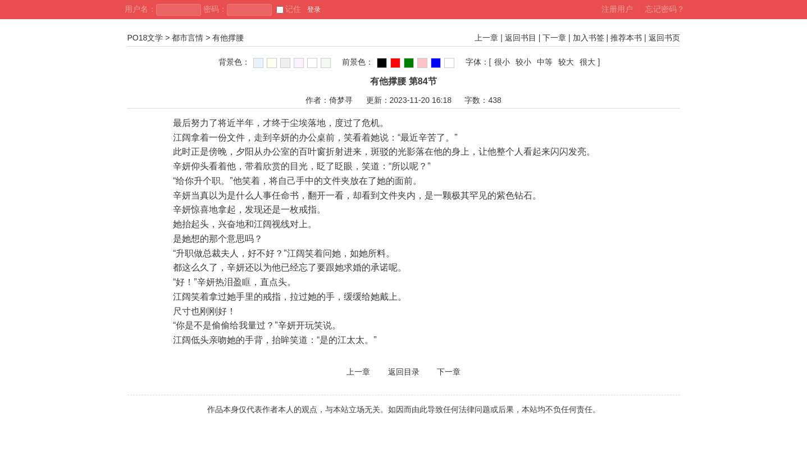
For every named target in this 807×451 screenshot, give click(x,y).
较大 (566, 61)
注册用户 (617, 8)
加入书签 (588, 37)
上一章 (486, 37)
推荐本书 (626, 37)
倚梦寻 (341, 100)
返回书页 (664, 37)
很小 (502, 61)
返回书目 (520, 37)
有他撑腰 (228, 37)
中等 (545, 61)
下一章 (554, 37)
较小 (523, 61)
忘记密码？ (665, 8)
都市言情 (187, 37)
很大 (587, 61)
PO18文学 (145, 37)
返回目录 (404, 371)
